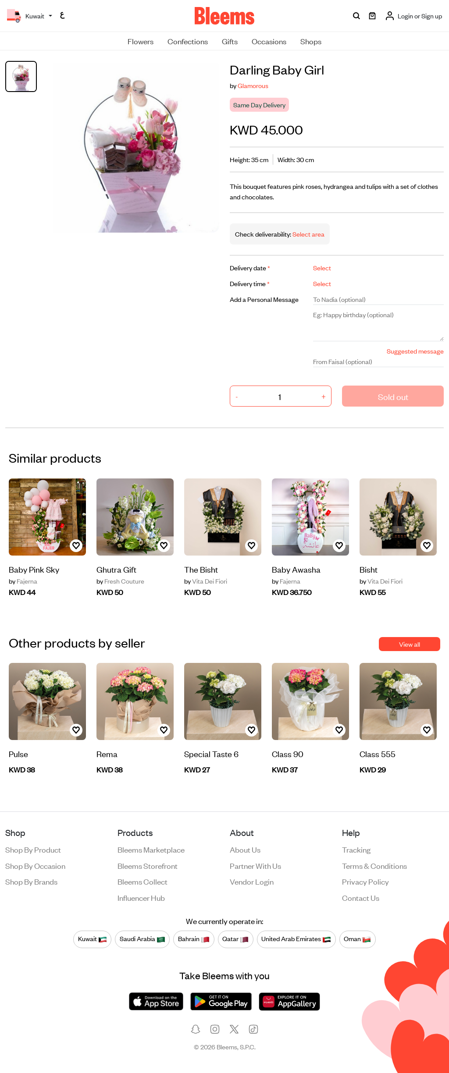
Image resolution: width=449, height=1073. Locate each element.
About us (245, 849)
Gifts (230, 40)
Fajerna (23, 580)
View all (409, 643)
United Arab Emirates (296, 939)
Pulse (18, 753)
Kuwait (92, 939)
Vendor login (252, 881)
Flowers (140, 40)
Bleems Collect (142, 881)
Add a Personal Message (264, 299)
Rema (107, 753)
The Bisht (201, 568)
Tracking (356, 849)
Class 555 (378, 753)
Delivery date (250, 267)
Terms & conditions (374, 865)
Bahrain (194, 939)
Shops (310, 40)
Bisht (369, 568)
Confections (187, 40)
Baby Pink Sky (34, 568)
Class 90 (287, 753)
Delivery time (250, 283)
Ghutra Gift (116, 568)
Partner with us (255, 865)
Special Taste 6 (211, 753)
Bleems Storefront (148, 865)
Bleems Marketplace (151, 849)
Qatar (235, 939)
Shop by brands (31, 881)
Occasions (269, 40)
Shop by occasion (35, 865)
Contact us (360, 897)
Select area (307, 233)
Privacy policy (365, 881)
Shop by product (33, 849)
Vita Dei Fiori (205, 580)
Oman (357, 939)
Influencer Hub (141, 897)
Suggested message (415, 350)
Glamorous (253, 85)
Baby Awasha (296, 568)
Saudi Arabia (142, 939)
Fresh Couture (120, 580)
